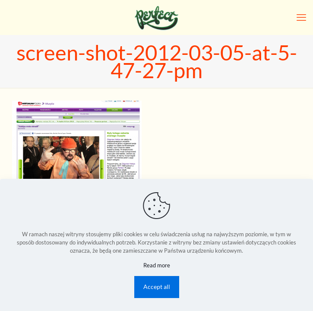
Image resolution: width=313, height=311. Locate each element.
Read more (156, 265)
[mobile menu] (301, 17)
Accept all (156, 286)
